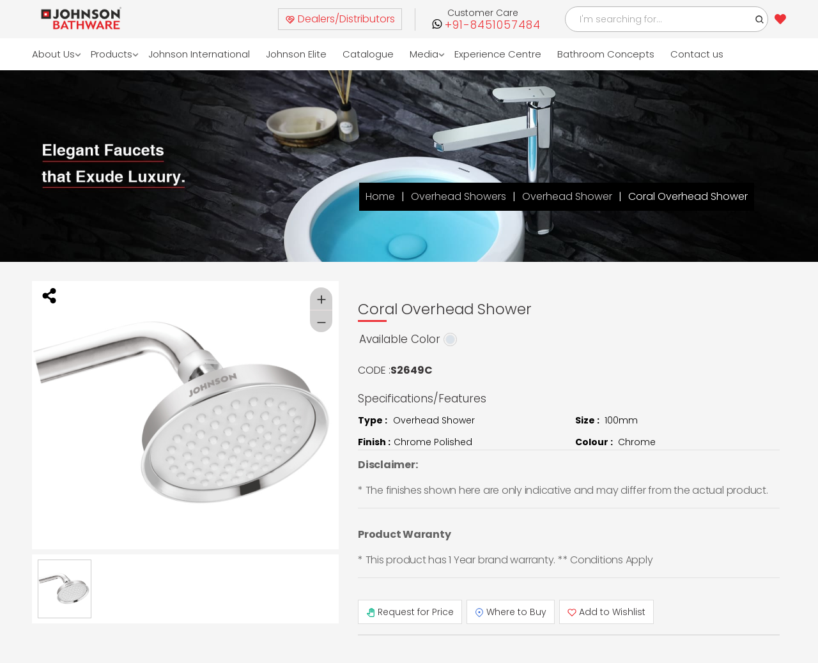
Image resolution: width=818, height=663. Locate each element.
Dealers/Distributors (340, 18)
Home (380, 196)
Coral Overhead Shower (688, 196)
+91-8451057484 (493, 25)
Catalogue (368, 54)
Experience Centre (498, 54)
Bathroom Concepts (606, 54)
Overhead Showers (458, 196)
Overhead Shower (567, 196)
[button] (760, 19)
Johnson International (200, 54)
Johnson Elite (296, 54)
